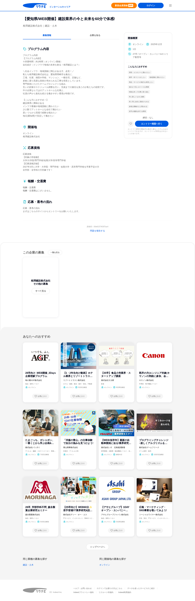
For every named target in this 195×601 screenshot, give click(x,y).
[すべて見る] (41, 291)
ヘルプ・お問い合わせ (82, 588)
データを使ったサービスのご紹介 (141, 588)
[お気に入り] (131, 124)
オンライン (104, 565)
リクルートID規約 (106, 592)
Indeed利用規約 (124, 592)
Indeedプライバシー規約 (83, 592)
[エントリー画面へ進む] (151, 124)
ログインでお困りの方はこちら (109, 588)
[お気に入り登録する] (40, 396)
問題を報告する (97, 231)
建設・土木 (28, 565)
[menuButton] (170, 5)
